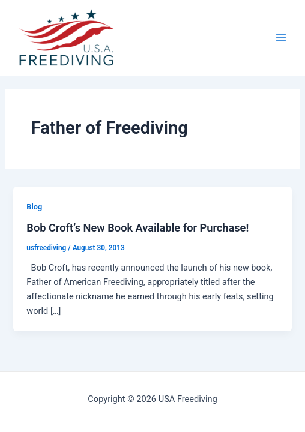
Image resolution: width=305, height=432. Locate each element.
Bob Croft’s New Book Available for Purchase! (137, 227)
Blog (34, 206)
